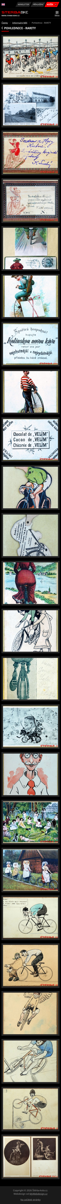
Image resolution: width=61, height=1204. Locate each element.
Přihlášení (38, 4)
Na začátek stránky (31, 1199)
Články (5, 22)
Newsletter (23, 4)
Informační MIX (19, 22)
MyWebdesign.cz (38, 1193)
